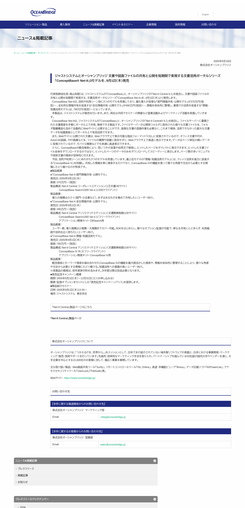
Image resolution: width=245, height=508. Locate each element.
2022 (39, 134)
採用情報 (180, 20)
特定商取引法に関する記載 (168, 478)
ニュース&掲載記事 (93, 20)
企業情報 (151, 20)
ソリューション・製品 (36, 20)
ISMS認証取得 (142, 478)
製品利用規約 (134, 482)
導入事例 (65, 20)
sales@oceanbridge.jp (132, 456)
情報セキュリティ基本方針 (117, 478)
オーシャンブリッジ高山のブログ (162, 482)
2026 (39, 105)
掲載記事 (39, 73)
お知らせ (39, 80)
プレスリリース (42, 66)
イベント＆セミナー (122, 20)
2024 (39, 120)
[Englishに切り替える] (205, 10)
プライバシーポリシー (89, 478)
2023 (39, 127)
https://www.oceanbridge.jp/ (112, 389)
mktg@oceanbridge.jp (132, 428)
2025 (39, 112)
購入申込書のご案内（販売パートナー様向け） (100, 482)
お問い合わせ (209, 20)
